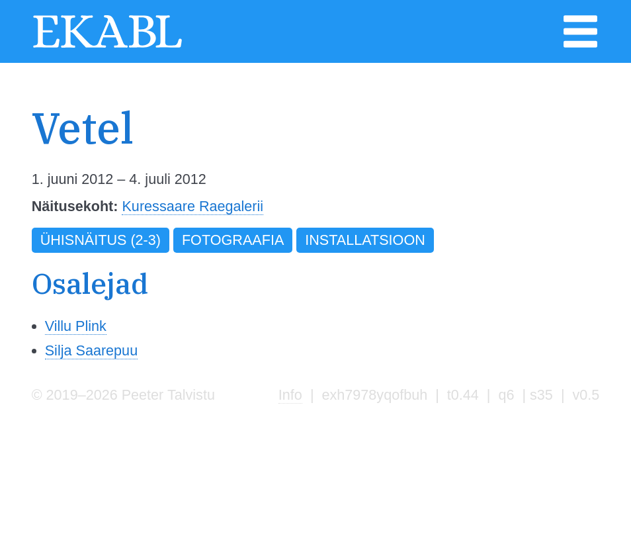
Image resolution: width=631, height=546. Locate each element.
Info (290, 395)
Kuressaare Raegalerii (192, 206)
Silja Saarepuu (91, 350)
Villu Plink (75, 326)
